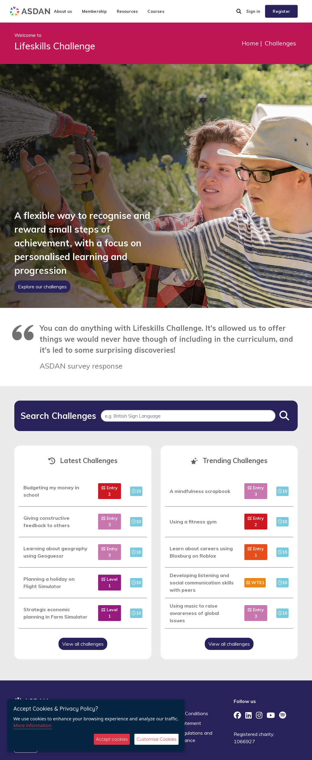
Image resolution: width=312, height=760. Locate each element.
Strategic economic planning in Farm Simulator (55, 613)
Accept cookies (112, 739)
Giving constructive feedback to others (46, 521)
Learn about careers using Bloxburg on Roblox (201, 552)
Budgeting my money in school (51, 491)
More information (32, 725)
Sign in (253, 11)
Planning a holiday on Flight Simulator (49, 582)
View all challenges (83, 644)
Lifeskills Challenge (54, 46)
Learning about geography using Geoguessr (55, 552)
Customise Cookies (156, 739)
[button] (238, 11)
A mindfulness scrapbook (200, 491)
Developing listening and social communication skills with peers (202, 582)
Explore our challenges (42, 287)
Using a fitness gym (193, 522)
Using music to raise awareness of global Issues (194, 613)
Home (250, 43)
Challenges (280, 43)
